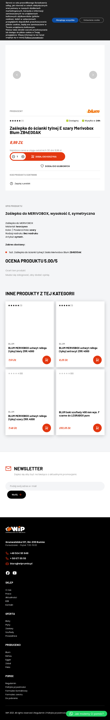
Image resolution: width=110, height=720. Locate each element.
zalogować (23, 275)
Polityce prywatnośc (14, 43)
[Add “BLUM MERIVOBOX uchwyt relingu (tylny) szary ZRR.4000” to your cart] (46, 428)
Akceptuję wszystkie (63, 22)
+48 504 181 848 (19, 553)
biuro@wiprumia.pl (21, 563)
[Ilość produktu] (18, 156)
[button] (17, 75)
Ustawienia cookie (90, 22)
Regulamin (39, 712)
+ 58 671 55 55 (18, 558)
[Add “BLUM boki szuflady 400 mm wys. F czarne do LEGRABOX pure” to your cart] (97, 428)
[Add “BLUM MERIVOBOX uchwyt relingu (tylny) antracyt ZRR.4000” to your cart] (97, 360)
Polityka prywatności (56, 712)
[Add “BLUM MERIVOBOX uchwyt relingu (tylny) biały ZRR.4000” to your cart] (46, 360)
